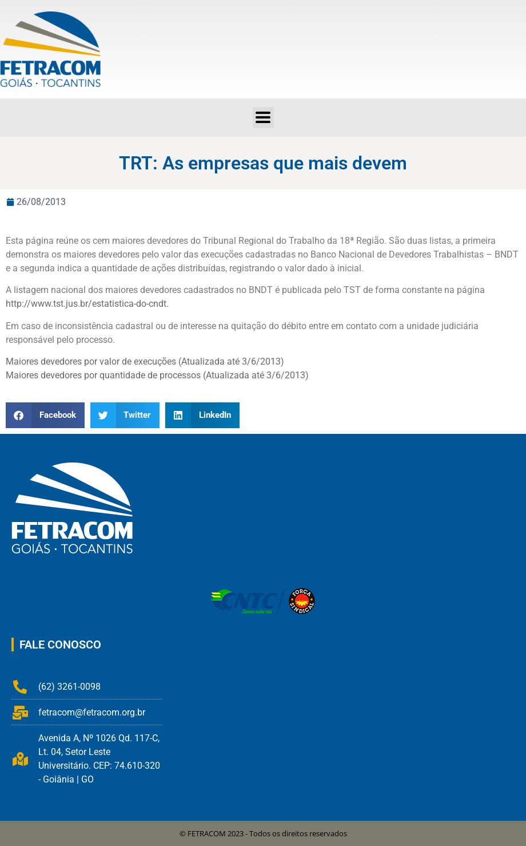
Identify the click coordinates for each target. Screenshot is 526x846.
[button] (263, 117)
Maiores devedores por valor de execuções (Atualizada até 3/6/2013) (145, 361)
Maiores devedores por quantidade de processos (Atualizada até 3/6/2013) (157, 375)
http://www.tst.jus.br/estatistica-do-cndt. (87, 303)
